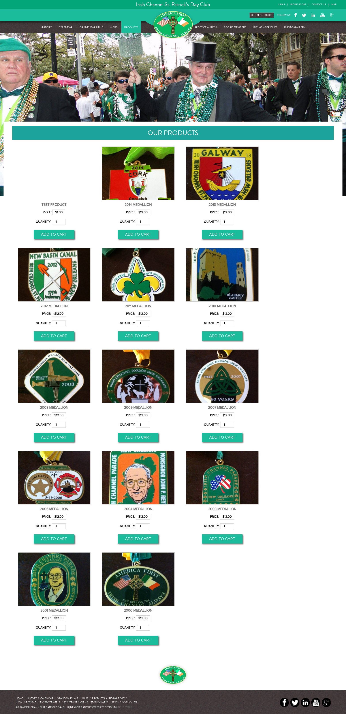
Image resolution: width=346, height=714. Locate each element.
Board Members (235, 27)
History (46, 27)
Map (333, 4)
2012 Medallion (54, 306)
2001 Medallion (54, 610)
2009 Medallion (138, 407)
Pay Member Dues (265, 27)
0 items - (262, 15)
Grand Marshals (91, 27)
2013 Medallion (222, 204)
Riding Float (298, 4)
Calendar (66, 27)
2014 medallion (138, 204)
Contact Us (319, 4)
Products (131, 27)
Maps (113, 27)
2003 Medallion (222, 509)
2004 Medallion (138, 509)
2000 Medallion (138, 610)
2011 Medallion (138, 306)
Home (19, 698)
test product (53, 204)
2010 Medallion (222, 306)
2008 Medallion (54, 407)
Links (281, 4)
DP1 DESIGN (125, 707)
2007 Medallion (222, 407)
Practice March (205, 27)
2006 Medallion (54, 509)
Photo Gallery (294, 27)
